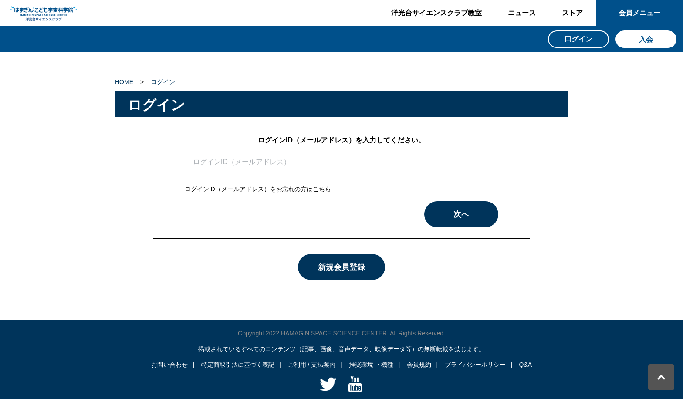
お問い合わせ (169, 364)
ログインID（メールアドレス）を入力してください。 (341, 140)
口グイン (578, 39)
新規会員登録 (341, 267)
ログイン (163, 81)
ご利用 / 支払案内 (312, 364)
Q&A (525, 364)
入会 (646, 39)
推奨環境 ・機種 (371, 364)
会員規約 (419, 364)
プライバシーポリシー (475, 364)
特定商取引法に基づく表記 (237, 364)
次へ (461, 214)
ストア (572, 13)
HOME (124, 81)
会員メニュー (639, 13)
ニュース (522, 13)
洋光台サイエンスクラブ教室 (436, 13)
